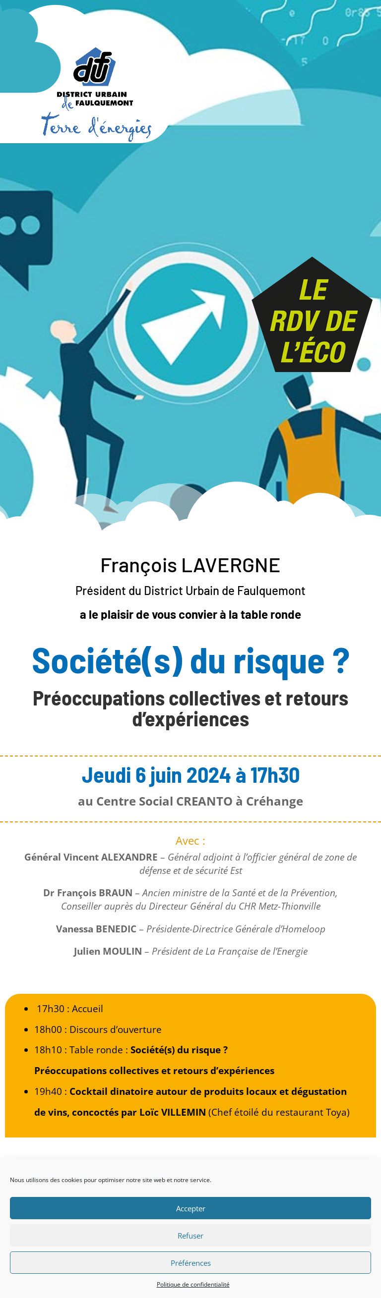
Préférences (191, 1263)
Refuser (190, 1236)
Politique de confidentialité (193, 1284)
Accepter (190, 1208)
